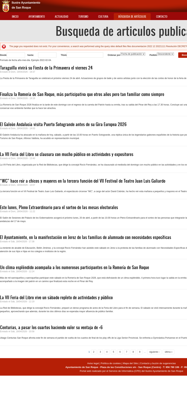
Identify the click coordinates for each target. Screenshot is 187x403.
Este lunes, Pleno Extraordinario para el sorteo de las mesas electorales (59, 207)
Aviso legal (93, 363)
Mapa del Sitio (130, 363)
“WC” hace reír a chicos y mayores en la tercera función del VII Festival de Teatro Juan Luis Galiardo (82, 181)
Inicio (15, 16)
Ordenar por (114, 55)
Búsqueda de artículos (132, 16)
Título (64, 55)
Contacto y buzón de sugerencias (158, 363)
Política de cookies (111, 363)
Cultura (103, 16)
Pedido (153, 55)
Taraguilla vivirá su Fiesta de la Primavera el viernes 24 (46, 68)
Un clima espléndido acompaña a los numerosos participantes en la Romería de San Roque (74, 267)
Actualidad (61, 16)
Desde (3, 55)
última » (168, 352)
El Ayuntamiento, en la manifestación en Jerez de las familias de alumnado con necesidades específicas (85, 237)
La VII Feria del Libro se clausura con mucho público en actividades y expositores (66, 154)
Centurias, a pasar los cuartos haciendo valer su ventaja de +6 (51, 327)
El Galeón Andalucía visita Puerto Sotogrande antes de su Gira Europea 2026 (63, 124)
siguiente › (154, 352)
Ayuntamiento (36, 16)
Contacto (161, 16)
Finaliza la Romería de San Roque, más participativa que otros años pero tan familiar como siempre (82, 94)
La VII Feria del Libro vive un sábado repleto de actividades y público (56, 297)
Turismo (83, 16)
